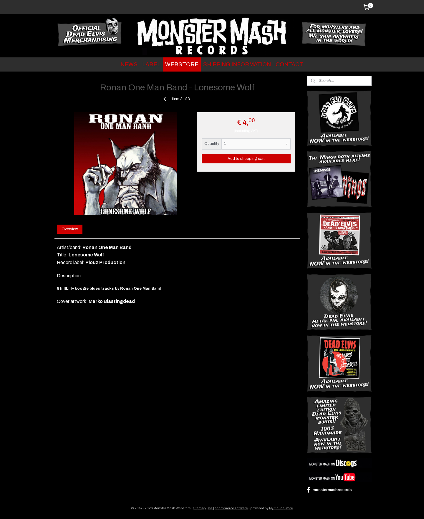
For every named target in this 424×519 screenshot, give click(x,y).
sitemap (199, 508)
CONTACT (289, 64)
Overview (70, 229)
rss (210, 508)
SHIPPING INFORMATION (237, 64)
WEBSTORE (181, 64)
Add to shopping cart (246, 159)
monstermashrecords (329, 490)
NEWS (129, 64)
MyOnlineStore (281, 508)
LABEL (151, 64)
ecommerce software (231, 508)
